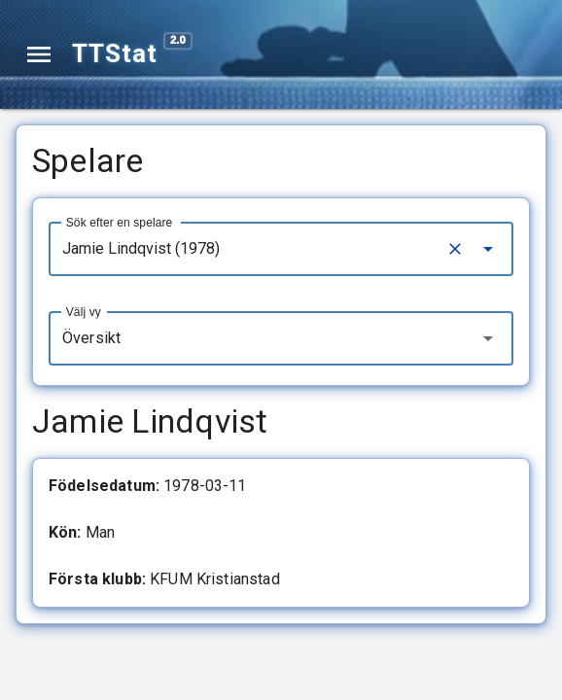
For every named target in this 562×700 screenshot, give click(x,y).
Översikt (91, 338)
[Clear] (455, 249)
